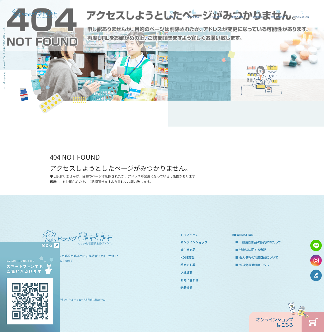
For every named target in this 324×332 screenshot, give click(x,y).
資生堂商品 (192, 13)
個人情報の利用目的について (258, 257)
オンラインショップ (193, 242)
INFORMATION (242, 234)
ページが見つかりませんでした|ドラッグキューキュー (4, 58)
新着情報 (186, 287)
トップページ (171, 13)
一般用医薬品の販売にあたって (301, 13)
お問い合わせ (278, 13)
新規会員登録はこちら (254, 265)
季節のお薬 (237, 13)
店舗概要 (257, 13)
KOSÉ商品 (215, 13)
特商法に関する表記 (252, 249)
